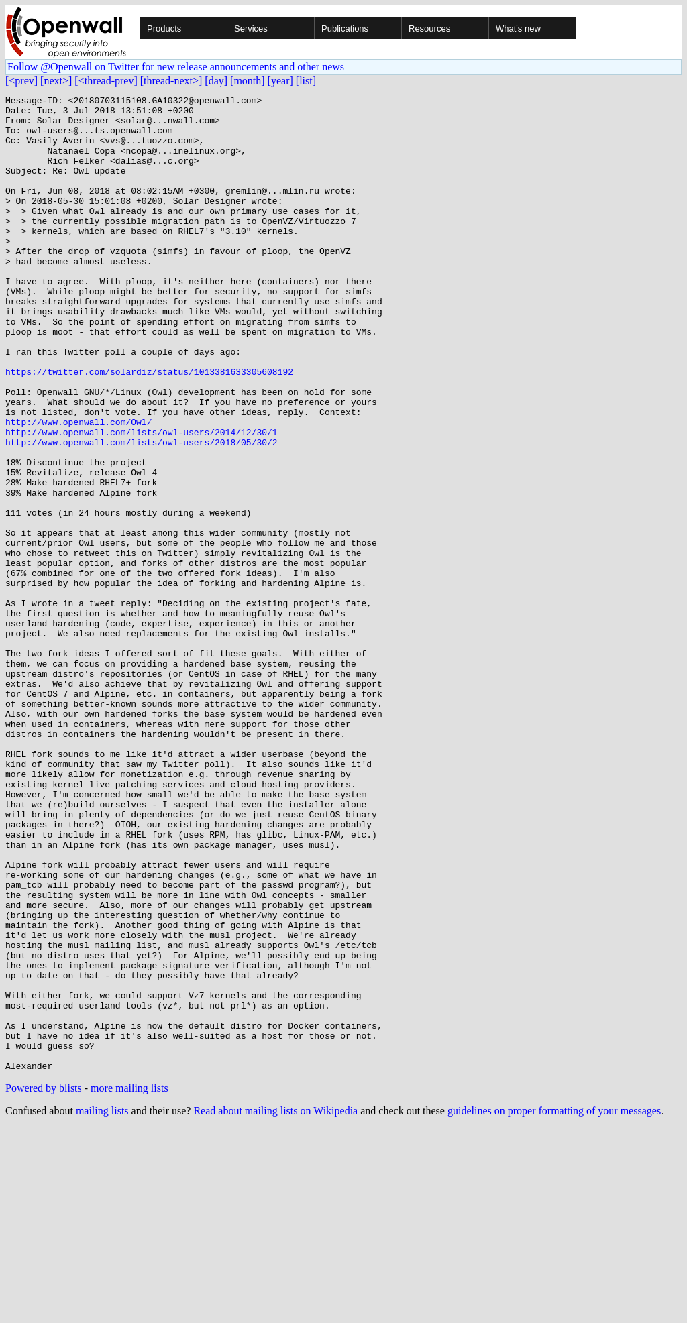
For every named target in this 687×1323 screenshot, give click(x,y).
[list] (306, 81)
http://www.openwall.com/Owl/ (78, 488)
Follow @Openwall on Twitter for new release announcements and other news (175, 66)
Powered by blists (43, 1283)
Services (251, 28)
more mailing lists (129, 1283)
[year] (280, 81)
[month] (247, 81)
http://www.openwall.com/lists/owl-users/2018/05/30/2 (141, 512)
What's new (518, 28)
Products (164, 28)
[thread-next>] (171, 81)
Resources (429, 28)
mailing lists (102, 1306)
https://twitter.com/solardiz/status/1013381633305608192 (149, 428)
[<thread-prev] (105, 81)
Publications (344, 28)
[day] (216, 81)
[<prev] (21, 81)
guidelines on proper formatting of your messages (554, 1306)
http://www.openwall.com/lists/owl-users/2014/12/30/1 (141, 500)
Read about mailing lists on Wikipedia (275, 1306)
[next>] (56, 81)
